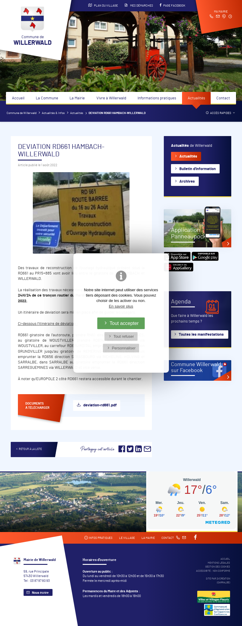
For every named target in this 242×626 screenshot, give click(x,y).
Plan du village (103, 5)
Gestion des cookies (217, 566)
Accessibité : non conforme (213, 571)
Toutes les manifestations (201, 335)
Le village (127, 537)
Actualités (196, 98)
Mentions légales (219, 563)
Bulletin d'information (197, 169)
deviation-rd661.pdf (100, 405)
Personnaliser (124, 348)
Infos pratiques (98, 538)
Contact (223, 98)
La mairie (148, 537)
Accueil (18, 98)
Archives (187, 182)
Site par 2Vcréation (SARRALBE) (218, 580)
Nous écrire (40, 592)
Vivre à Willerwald (111, 98)
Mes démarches (138, 5)
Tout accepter (124, 323)
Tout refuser (123, 336)
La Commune (47, 98)
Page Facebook (172, 5)
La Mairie (77, 98)
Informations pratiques (157, 98)
